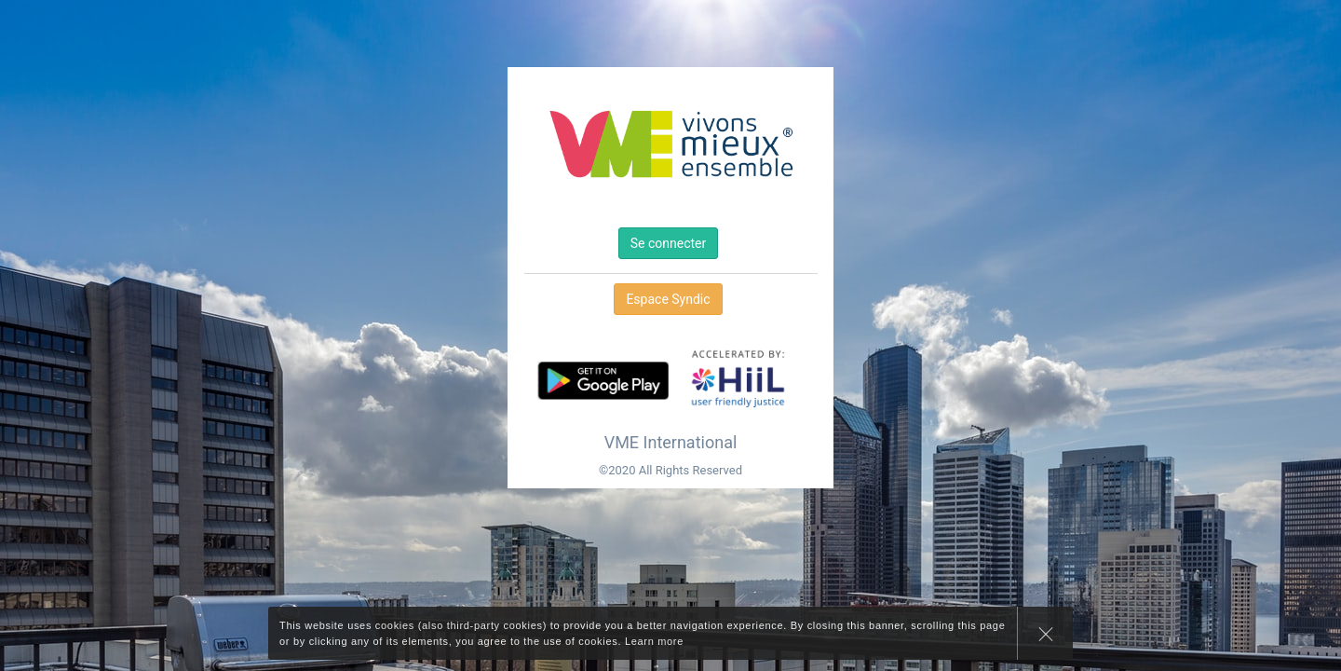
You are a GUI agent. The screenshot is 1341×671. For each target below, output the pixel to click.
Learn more (654, 641)
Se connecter (668, 243)
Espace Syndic (668, 299)
